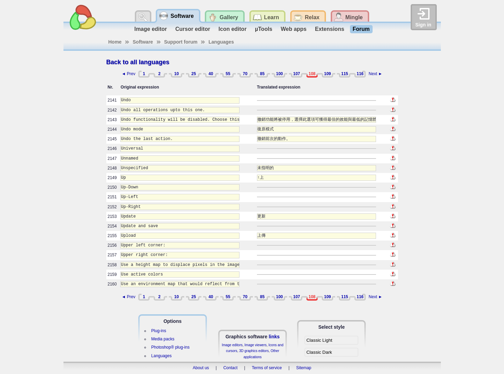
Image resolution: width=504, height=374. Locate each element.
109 (327, 73)
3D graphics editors (254, 351)
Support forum (180, 42)
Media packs (162, 339)
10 (176, 73)
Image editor (150, 29)
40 (211, 73)
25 (193, 73)
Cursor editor (192, 29)
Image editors (232, 345)
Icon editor (233, 29)
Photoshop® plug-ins (170, 347)
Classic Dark (319, 352)
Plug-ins (158, 330)
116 (359, 73)
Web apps (293, 29)
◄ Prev (129, 73)
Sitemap (303, 367)
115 (344, 73)
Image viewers (256, 345)
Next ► (376, 73)
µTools (263, 29)
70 (245, 73)
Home (115, 42)
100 (279, 73)
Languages (221, 42)
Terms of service (267, 367)
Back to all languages (137, 62)
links (274, 336)
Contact (230, 367)
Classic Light (319, 340)
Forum (361, 29)
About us (201, 367)
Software (143, 42)
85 (262, 73)
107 (296, 73)
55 (228, 73)
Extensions (329, 29)
